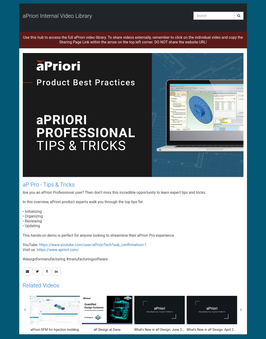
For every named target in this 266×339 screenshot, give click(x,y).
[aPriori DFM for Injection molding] (55, 314)
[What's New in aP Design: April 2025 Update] (212, 314)
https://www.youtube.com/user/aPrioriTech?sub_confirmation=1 (92, 245)
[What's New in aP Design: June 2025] (159, 314)
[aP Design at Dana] (107, 314)
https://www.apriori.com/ (58, 250)
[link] (37, 271)
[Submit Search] (238, 16)
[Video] (133, 115)
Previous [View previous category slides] (25, 309)
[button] (27, 271)
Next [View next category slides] (241, 309)
